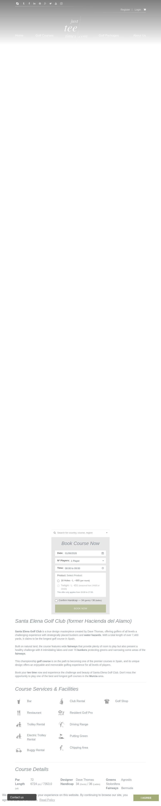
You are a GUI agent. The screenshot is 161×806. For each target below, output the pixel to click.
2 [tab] (78, 518)
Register (125, 9)
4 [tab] (86, 518)
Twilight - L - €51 (78, 587)
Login (138, 9)
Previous (7, 269)
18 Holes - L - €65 (73, 580)
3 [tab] (82, 518)
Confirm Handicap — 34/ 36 (78, 600)
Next (153, 269)
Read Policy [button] (47, 799)
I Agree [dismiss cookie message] (146, 797)
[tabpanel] (80, 262)
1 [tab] (75, 518)
